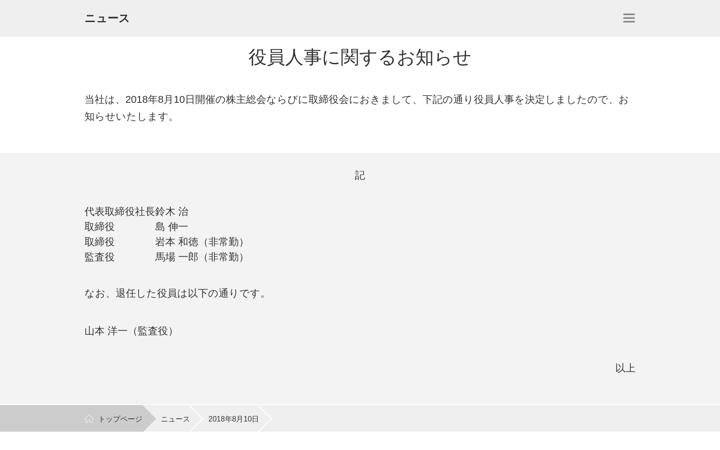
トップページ (120, 419)
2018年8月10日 (233, 419)
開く (629, 18)
